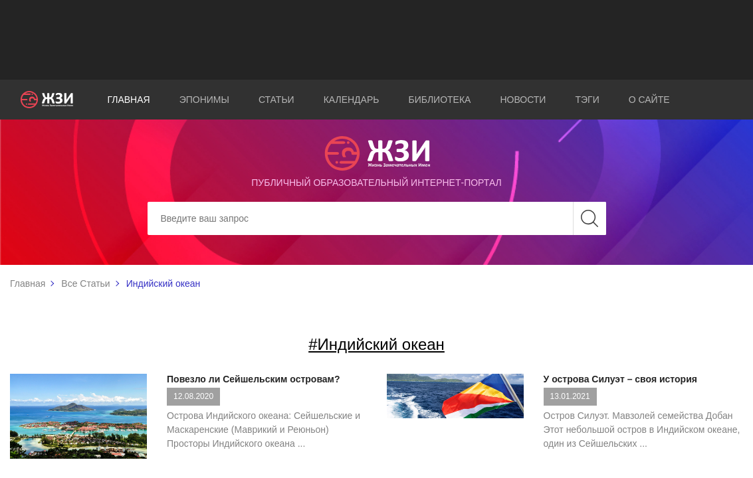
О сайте (649, 99)
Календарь (351, 99)
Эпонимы (204, 99)
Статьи (276, 99)
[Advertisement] (376, 40)
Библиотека (439, 99)
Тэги (587, 99)
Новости (523, 99)
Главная (128, 99)
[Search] (377, 218)
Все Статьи (85, 283)
